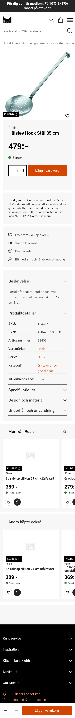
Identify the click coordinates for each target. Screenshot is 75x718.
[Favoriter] (8, 504)
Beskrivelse (18, 283)
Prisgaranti (23, 253)
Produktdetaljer (22, 315)
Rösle (12, 130)
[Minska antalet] (12, 173)
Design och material (26, 402)
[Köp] (17, 504)
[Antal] (18, 173)
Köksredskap (47, 43)
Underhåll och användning (31, 412)
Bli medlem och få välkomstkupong (40, 261)
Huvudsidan (10, 43)
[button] (65, 433)
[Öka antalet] (24, 173)
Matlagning (28, 43)
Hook (41, 359)
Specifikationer (21, 392)
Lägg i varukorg (47, 172)
